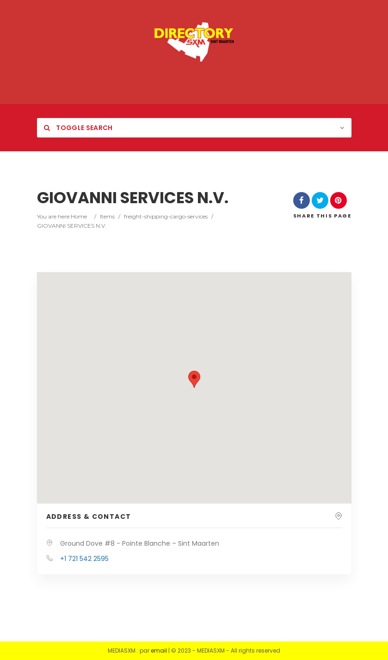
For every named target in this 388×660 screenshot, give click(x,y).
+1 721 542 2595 (84, 558)
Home (79, 216)
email (159, 650)
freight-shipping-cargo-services (166, 216)
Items (107, 216)
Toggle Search (78, 127)
